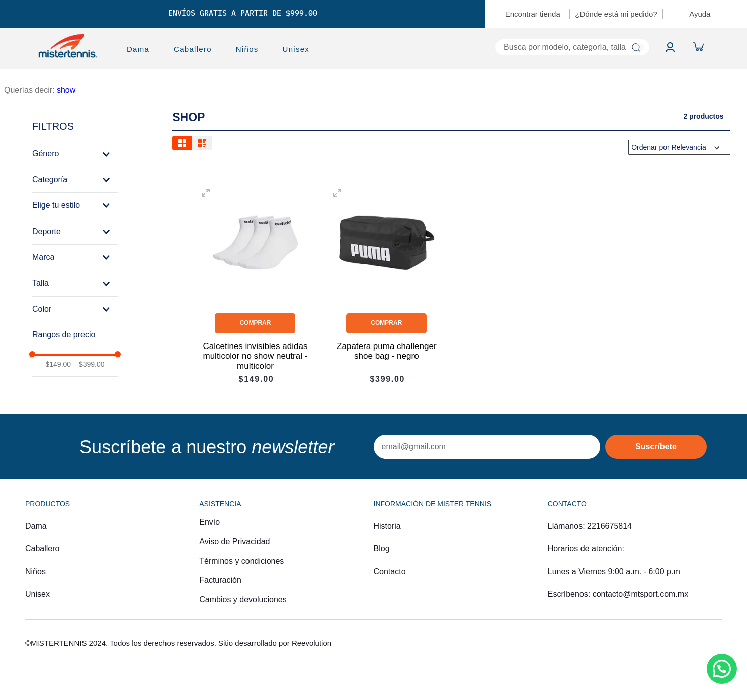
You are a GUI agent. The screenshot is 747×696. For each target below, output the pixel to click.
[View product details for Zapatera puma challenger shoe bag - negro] (386, 284)
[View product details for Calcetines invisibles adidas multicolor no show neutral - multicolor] (255, 284)
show (66, 90)
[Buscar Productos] (635, 47)
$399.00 (88, 364)
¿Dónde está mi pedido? (616, 14)
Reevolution (311, 643)
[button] (75, 153)
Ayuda (699, 14)
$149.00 (58, 364)
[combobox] (492, 47)
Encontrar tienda (532, 14)
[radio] (182, 143)
